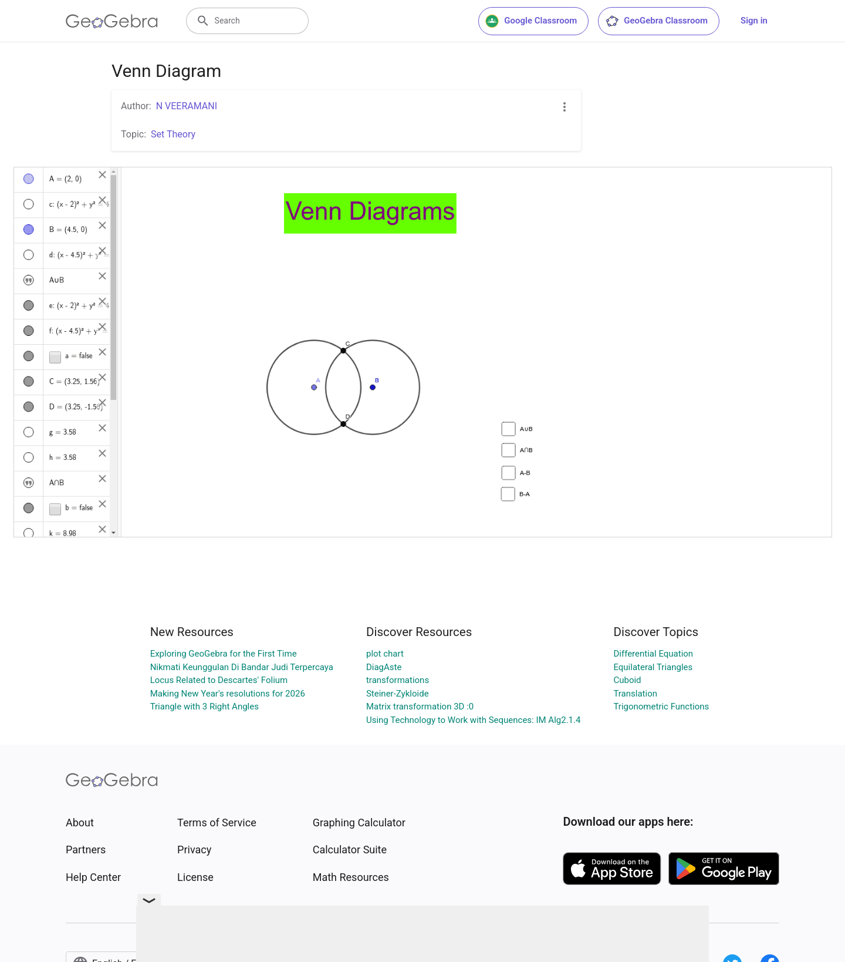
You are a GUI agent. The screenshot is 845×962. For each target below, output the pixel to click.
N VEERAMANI (186, 106)
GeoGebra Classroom (656, 21)
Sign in (754, 20)
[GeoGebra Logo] (112, 21)
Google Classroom (531, 21)
